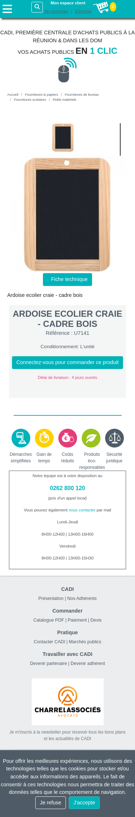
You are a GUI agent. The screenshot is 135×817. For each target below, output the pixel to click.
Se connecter (56, 11)
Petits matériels (64, 99)
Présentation (51, 598)
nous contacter (82, 510)
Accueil (12, 94)
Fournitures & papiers (41, 94)
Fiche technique (69, 279)
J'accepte (84, 802)
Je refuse (50, 802)
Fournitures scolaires (30, 99)
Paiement (77, 620)
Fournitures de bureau (82, 94)
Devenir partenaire (48, 663)
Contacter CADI (49, 641)
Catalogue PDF (48, 620)
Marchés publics (85, 641)
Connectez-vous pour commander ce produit (68, 362)
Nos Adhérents (82, 598)
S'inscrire (83, 11)
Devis (96, 620)
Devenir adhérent (88, 663)
